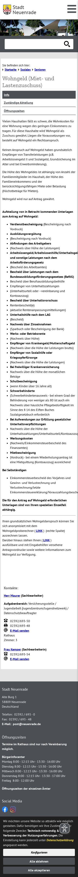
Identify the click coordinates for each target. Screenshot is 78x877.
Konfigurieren (39, 852)
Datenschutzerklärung (60, 840)
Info (6, 95)
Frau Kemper (12, 649)
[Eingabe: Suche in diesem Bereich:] (34, 44)
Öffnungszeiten (14, 111)
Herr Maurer (12, 595)
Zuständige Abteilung (18, 103)
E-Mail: (6, 724)
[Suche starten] (67, 44)
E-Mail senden (19, 630)
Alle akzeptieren (39, 870)
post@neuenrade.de (27, 724)
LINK (39, 531)
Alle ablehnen (39, 861)
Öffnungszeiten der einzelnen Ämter (26, 788)
